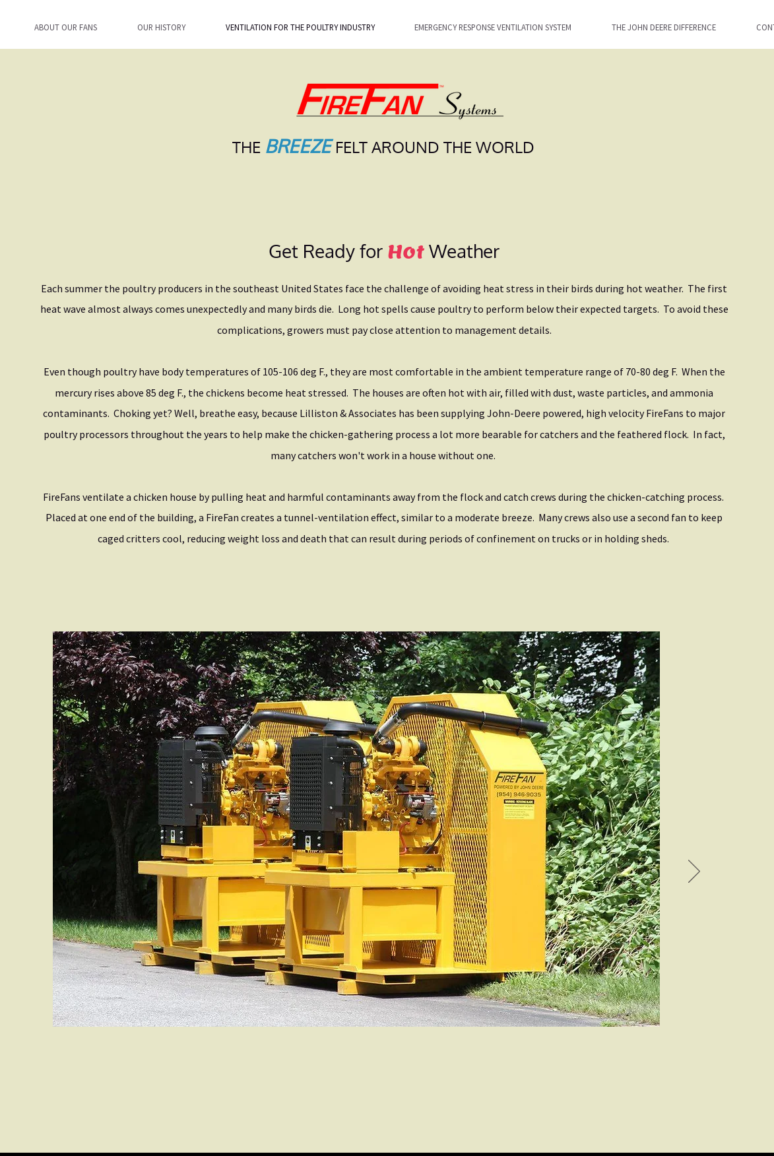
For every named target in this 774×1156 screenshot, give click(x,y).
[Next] (694, 872)
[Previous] (71, 872)
